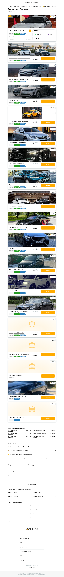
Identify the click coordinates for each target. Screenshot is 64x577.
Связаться (48, 58)
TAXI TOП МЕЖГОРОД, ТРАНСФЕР (18, 121)
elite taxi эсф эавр (13, 100)
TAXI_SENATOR (13, 290)
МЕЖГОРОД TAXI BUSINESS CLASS (18, 79)
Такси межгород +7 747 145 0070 (17, 396)
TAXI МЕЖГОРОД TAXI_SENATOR (18, 227)
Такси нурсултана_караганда (16, 417)
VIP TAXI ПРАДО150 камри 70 (17, 269)
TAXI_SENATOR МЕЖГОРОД (16, 30)
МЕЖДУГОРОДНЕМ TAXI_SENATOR (19, 354)
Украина (32, 567)
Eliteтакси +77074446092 (15, 375)
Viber (49, 34)
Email (37, 38)
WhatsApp (37, 34)
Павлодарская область (26, 6)
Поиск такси (16, 6)
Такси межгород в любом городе (17, 142)
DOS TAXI (11, 248)
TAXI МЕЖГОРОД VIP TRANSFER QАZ (19, 58)
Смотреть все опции (32, 484)
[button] (31, 27)
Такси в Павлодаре (36, 6)
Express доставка (13, 185)
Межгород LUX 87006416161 (16, 333)
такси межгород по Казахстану (17, 163)
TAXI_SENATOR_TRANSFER (16, 206)
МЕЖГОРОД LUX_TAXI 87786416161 (18, 311)
